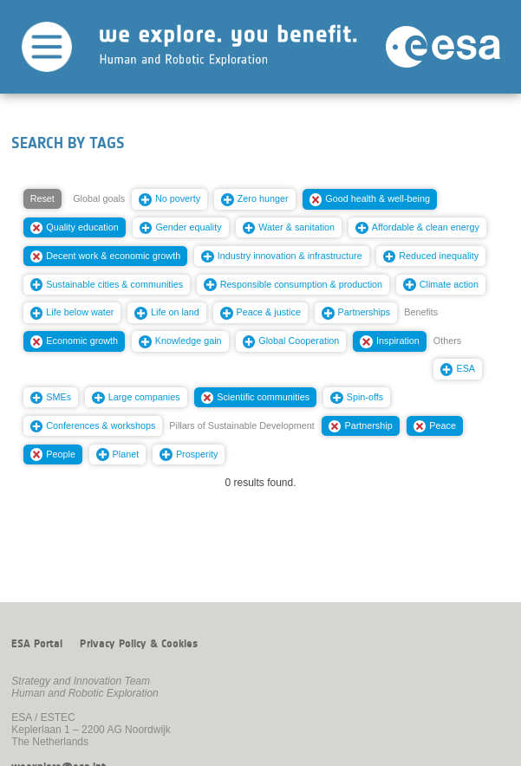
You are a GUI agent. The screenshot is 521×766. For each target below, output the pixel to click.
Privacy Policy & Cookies (139, 644)
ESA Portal (36, 644)
